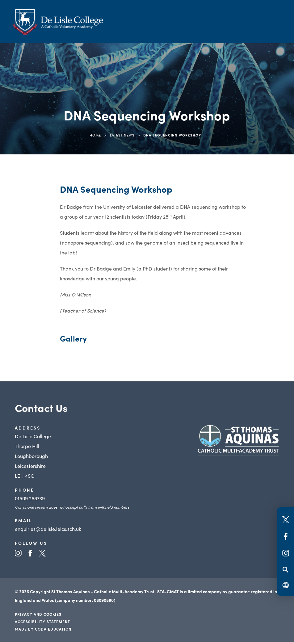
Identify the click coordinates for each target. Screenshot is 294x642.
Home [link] (95, 134)
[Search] (285, 569)
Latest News (122, 134)
